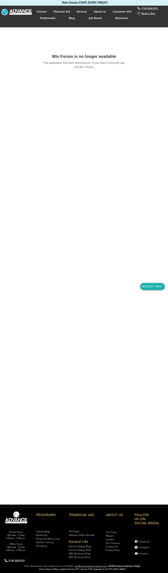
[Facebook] (136, 541)
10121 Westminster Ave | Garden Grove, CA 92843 (48, 566)
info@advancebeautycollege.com (91, 566)
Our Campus (113, 542)
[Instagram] (136, 547)
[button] (85, 2)
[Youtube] (136, 553)
